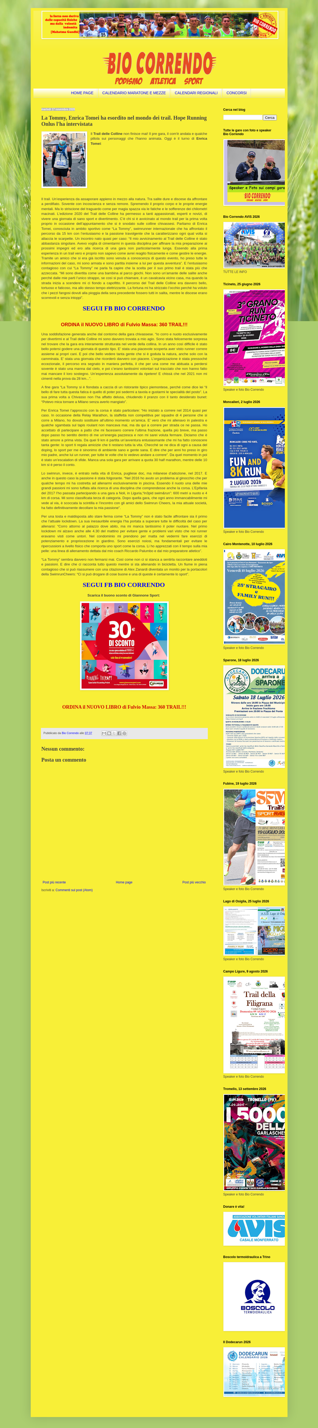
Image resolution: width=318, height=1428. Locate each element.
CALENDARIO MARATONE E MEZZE (134, 93)
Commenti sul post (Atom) (74, 890)
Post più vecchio (194, 882)
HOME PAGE (82, 93)
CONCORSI (237, 93)
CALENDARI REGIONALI (196, 93)
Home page (124, 882)
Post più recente (54, 882)
